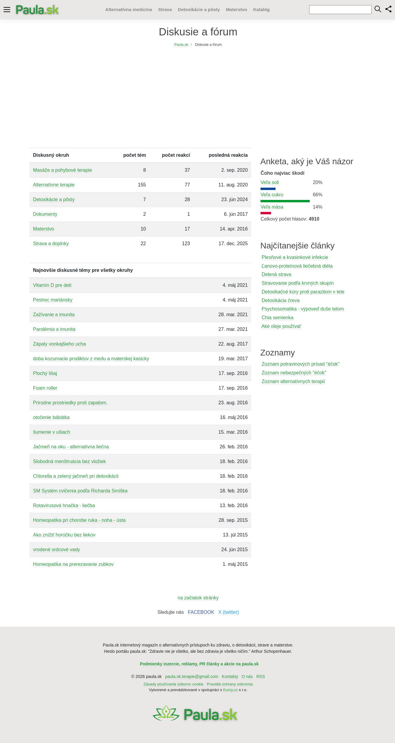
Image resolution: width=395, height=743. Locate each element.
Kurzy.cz (230, 690)
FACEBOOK (201, 612)
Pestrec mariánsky (53, 299)
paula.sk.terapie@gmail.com (191, 676)
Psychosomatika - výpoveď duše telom (303, 308)
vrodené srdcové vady (56, 549)
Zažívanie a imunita (54, 314)
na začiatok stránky (198, 597)
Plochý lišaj (45, 373)
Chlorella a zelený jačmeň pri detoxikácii (76, 476)
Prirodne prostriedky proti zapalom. (70, 402)
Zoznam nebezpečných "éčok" (294, 372)
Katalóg (261, 9)
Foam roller (45, 388)
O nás (247, 676)
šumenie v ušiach (51, 432)
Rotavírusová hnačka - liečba (64, 505)
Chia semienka (278, 317)
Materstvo (236, 9)
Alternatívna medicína (128, 9)
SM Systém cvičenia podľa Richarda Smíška (80, 490)
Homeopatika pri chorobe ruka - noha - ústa (79, 520)
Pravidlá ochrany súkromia (230, 684)
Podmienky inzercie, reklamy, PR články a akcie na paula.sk (199, 663)
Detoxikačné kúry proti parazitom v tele (303, 291)
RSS (260, 676)
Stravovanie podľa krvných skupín (298, 283)
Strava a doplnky (51, 243)
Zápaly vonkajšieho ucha (59, 343)
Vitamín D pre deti (52, 285)
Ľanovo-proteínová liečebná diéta (297, 266)
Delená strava (276, 274)
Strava (165, 9)
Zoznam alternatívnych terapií (293, 381)
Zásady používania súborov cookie (173, 684)
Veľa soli (270, 182)
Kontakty (230, 676)
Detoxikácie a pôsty (199, 9)
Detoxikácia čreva (281, 300)
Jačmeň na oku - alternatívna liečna (71, 446)
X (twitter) (228, 612)
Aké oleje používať (281, 326)
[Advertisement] (198, 103)
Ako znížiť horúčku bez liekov (64, 534)
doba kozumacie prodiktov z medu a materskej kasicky (91, 358)
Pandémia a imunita (54, 329)
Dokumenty (45, 214)
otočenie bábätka (51, 417)
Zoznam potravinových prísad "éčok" (300, 364)
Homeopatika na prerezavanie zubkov (73, 564)
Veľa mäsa (272, 207)
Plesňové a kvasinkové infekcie (295, 257)
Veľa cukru (272, 194)
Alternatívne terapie (54, 184)
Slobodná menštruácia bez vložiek (69, 461)
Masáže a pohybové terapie (62, 170)
